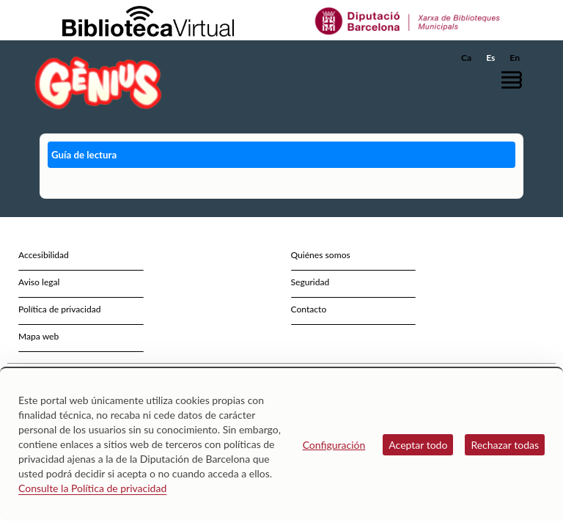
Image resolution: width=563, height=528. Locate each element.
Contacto (309, 309)
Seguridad (310, 281)
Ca (466, 57)
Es (490, 57)
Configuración (334, 445)
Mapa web (38, 336)
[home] (98, 82)
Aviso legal (38, 281)
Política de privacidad (59, 309)
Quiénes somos (320, 254)
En (514, 57)
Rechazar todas (505, 445)
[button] (515, 79)
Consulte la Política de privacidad (92, 488)
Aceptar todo (418, 445)
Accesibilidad (43, 254)
